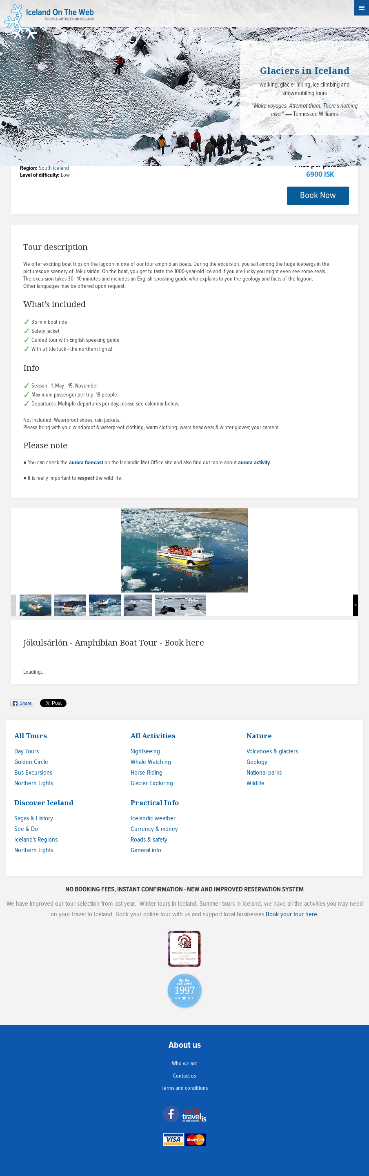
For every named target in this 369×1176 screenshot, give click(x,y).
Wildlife (256, 783)
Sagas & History (33, 818)
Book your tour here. (292, 914)
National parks (264, 772)
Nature (259, 735)
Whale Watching (151, 762)
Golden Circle (31, 762)
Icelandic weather (153, 818)
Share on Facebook (23, 703)
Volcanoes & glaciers (272, 751)
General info (146, 850)
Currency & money (154, 829)
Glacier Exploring (152, 783)
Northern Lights (33, 783)
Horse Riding (146, 772)
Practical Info (155, 802)
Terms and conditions (185, 1088)
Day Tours (26, 751)
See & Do (26, 829)
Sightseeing (145, 751)
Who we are (185, 1063)
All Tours (30, 735)
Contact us (184, 1076)
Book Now (318, 195)
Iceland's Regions (36, 839)
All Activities (153, 735)
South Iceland (54, 168)
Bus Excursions (33, 772)
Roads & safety (149, 839)
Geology (257, 762)
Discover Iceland (43, 802)
